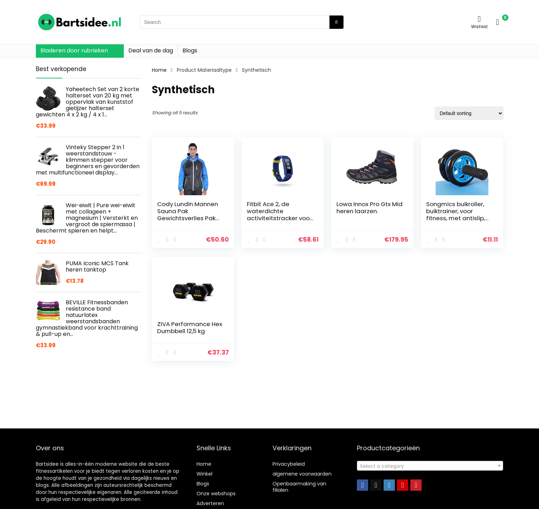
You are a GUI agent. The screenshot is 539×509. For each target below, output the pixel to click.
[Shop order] (469, 113)
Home (159, 70)
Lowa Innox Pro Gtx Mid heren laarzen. (369, 207)
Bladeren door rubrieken (74, 50)
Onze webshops (216, 493)
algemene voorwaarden (302, 473)
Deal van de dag (150, 50)
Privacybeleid (288, 463)
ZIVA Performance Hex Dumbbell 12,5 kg (189, 327)
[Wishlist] (479, 19)
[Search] (336, 22)
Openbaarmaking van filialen (299, 487)
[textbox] (429, 466)
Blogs (189, 50)
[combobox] (430, 466)
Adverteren (210, 503)
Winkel (204, 473)
